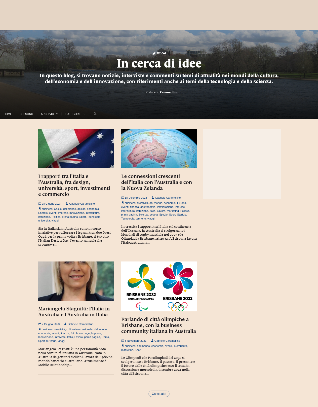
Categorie (73, 113)
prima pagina (70, 216)
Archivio (47, 113)
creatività (142, 202)
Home (8, 113)
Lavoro (161, 210)
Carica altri (159, 394)
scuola (154, 214)
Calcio (58, 208)
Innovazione (76, 212)
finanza (134, 206)
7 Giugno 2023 (49, 324)
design (81, 208)
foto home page (80, 333)
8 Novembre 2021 (134, 340)
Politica (56, 216)
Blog (159, 53)
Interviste (60, 336)
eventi (52, 212)
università (44, 220)
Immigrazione (165, 206)
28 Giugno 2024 (49, 203)
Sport (82, 216)
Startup (181, 214)
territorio (141, 218)
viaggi (55, 220)
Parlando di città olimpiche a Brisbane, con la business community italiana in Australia (158, 325)
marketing (173, 210)
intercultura (92, 212)
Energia (43, 212)
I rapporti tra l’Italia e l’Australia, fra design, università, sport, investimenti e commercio (74, 185)
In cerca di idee (159, 63)
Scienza (143, 214)
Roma (105, 336)
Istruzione (44, 216)
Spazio (163, 214)
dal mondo (69, 208)
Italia (152, 210)
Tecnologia (93, 216)
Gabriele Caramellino (162, 92)
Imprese (63, 212)
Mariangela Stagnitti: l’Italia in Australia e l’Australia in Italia (74, 311)
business (47, 208)
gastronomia (148, 206)
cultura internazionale (80, 329)
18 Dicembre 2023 (134, 197)
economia (93, 208)
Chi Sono (26, 113)
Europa (181, 202)
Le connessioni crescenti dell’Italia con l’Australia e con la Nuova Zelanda (156, 182)
